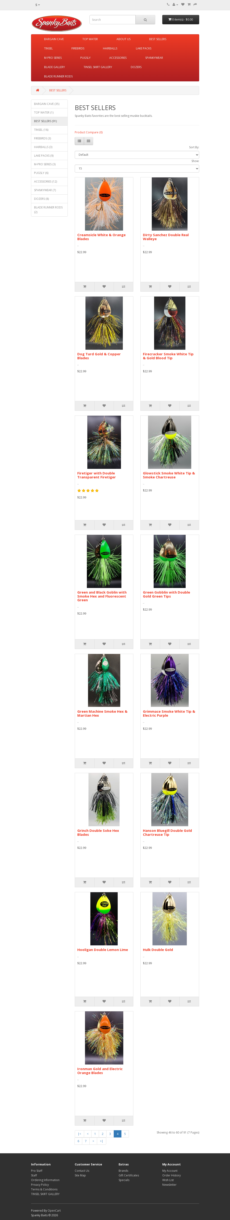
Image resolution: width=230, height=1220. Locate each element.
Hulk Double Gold (158, 949)
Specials (124, 1180)
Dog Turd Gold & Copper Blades (99, 356)
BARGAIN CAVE (54, 39)
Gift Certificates (129, 1175)
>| (101, 1141)
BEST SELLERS (157, 39)
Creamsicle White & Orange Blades (101, 236)
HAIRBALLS (110, 48)
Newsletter (169, 1185)
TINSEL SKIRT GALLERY (98, 67)
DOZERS (136, 67)
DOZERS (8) (41, 199)
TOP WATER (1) (43, 112)
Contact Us (82, 1171)
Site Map (80, 1175)
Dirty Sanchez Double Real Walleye (166, 236)
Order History (171, 1175)
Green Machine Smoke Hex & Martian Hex (102, 713)
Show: (195, 161)
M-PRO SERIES (53, 58)
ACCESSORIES (118, 58)
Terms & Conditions (44, 1189)
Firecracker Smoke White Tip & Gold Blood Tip (168, 356)
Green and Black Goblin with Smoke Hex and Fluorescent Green (102, 596)
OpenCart (54, 1211)
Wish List (168, 1180)
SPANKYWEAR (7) (45, 190)
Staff (34, 1175)
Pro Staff (36, 1171)
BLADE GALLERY (54, 67)
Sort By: (194, 147)
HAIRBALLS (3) (43, 147)
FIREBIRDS (77, 48)
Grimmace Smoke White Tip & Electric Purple (169, 713)
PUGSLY (85, 58)
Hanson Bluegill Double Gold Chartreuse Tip (167, 832)
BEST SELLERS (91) (45, 121)
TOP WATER (90, 39)
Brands (123, 1171)
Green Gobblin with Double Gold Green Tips (166, 594)
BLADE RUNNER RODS (58, 76)
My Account (169, 1171)
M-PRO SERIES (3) (45, 164)
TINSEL (48, 48)
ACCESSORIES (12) (45, 181)
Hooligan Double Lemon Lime (102, 949)
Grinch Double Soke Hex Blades (98, 832)
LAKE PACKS (143, 48)
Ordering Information (45, 1180)
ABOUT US (124, 39)
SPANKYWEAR (154, 58)
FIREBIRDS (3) (42, 138)
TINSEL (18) (41, 130)
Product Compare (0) (89, 132)
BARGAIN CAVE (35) (46, 104)
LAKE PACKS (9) (43, 156)
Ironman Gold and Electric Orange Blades (100, 1070)
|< (79, 1134)
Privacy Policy (40, 1185)
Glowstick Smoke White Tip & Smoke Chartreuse (169, 475)
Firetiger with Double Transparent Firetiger (96, 475)
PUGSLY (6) (41, 173)
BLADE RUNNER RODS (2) (48, 209)
